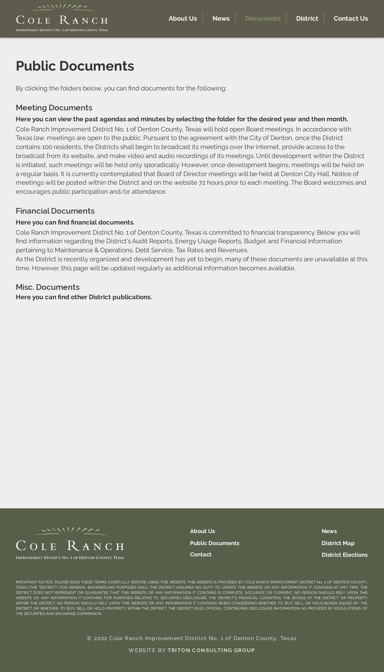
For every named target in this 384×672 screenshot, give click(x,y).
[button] (305, 18)
